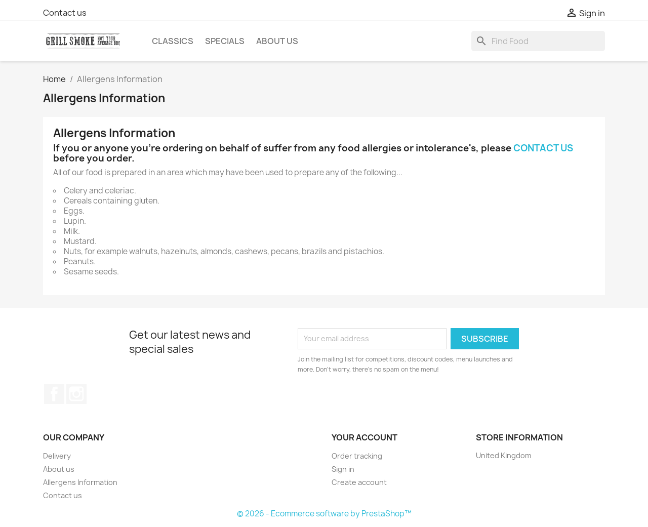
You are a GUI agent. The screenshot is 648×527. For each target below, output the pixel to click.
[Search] (538, 41)
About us (277, 41)
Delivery (57, 456)
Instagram (76, 394)
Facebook (54, 394)
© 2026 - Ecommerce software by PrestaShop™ (324, 513)
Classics (172, 41)
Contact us (65, 12)
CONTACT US (543, 148)
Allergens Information (80, 482)
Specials (225, 41)
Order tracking (357, 456)
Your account (364, 437)
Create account (359, 482)
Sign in (343, 469)
